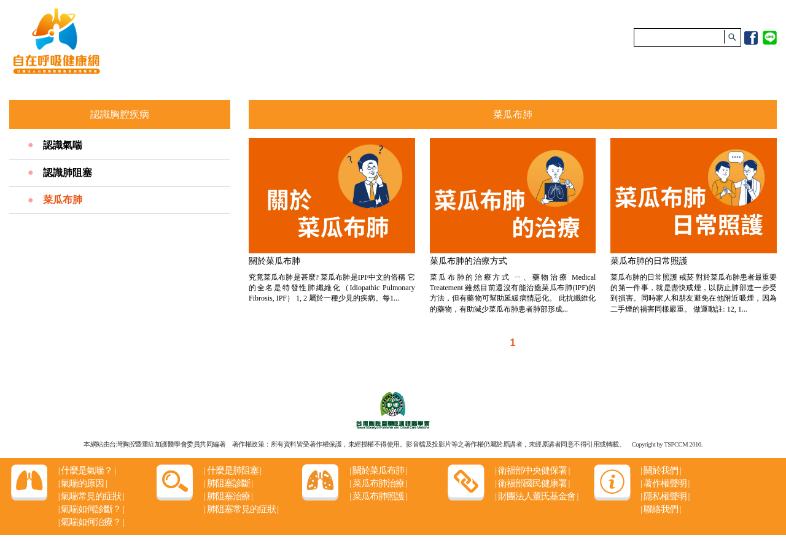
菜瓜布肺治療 (378, 483)
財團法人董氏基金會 (536, 496)
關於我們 (660, 470)
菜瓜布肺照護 (378, 496)
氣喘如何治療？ (91, 522)
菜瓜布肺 (62, 199)
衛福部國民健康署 (532, 483)
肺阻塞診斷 (228, 483)
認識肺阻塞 (67, 172)
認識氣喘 (62, 145)
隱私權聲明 (664, 496)
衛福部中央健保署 (532, 470)
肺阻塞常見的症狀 (241, 509)
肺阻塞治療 (228, 496)
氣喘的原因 (82, 483)
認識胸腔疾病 (119, 114)
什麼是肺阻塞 (232, 470)
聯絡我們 (660, 509)
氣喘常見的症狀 (91, 496)
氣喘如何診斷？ (91, 509)
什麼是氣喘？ (86, 470)
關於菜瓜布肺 (378, 470)
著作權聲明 (664, 483)
